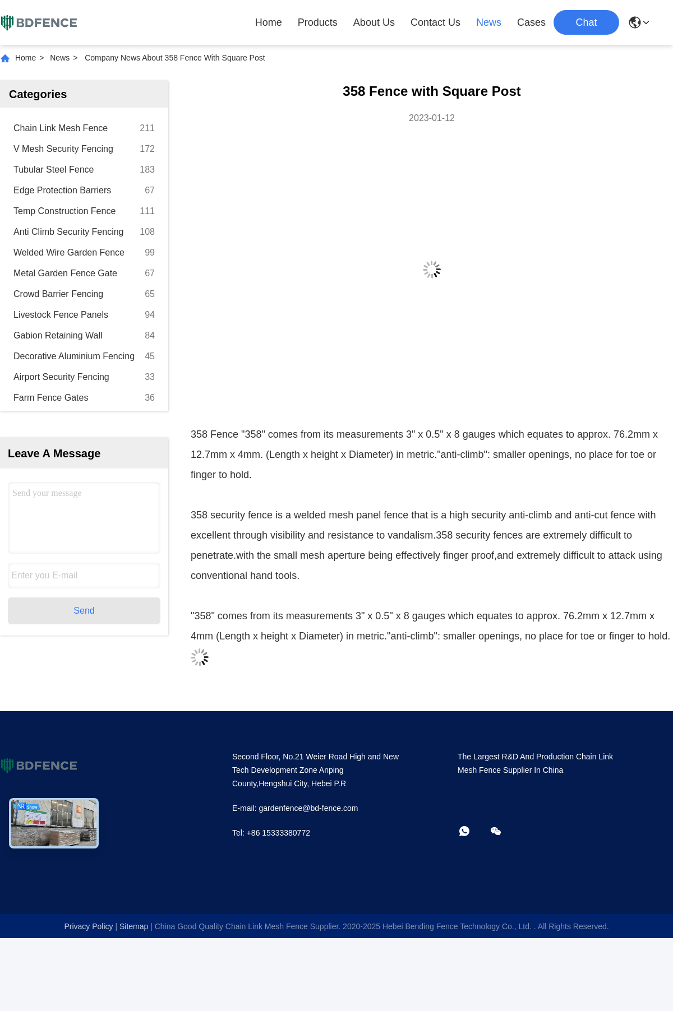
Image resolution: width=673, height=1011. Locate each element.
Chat (586, 22)
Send (83, 610)
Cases (531, 22)
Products (318, 22)
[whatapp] (472, 832)
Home (268, 22)
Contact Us (435, 22)
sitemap (133, 926)
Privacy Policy (88, 926)
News (488, 22)
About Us (374, 22)
